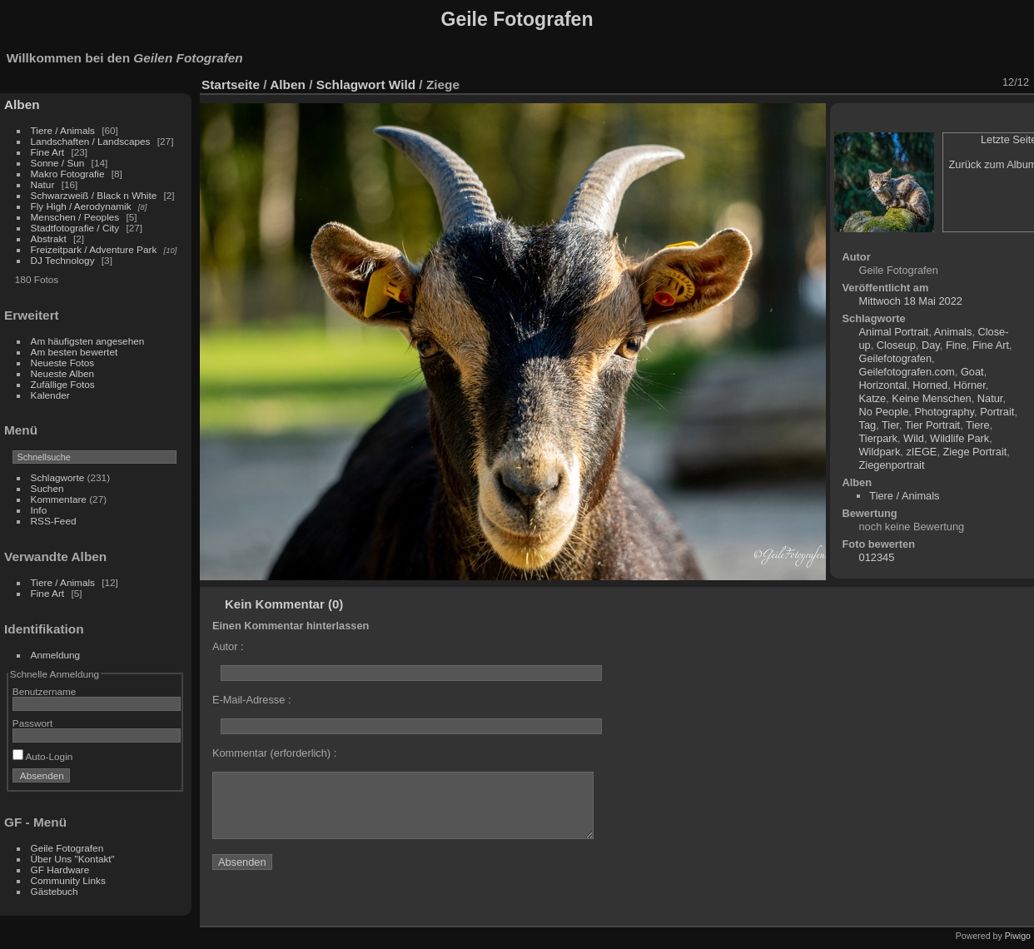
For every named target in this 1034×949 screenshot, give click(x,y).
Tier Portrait (932, 425)
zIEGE (921, 451)
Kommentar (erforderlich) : (274, 753)
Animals (953, 331)
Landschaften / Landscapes (91, 141)
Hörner (969, 385)
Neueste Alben (63, 373)
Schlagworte (58, 477)
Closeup (896, 345)
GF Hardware (60, 869)
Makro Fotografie (69, 173)
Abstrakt (49, 238)
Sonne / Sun (58, 162)
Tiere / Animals (63, 130)
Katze (873, 398)
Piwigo (1018, 936)
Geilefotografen (895, 358)
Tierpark (878, 438)
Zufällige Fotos (63, 384)
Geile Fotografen (67, 847)
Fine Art (49, 152)
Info (39, 509)
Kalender (50, 395)
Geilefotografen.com (907, 371)
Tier (890, 425)
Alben (22, 104)
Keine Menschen (931, 398)
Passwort (32, 723)
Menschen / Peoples (75, 216)
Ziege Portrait (975, 451)
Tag (868, 425)
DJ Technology (64, 260)
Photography (944, 411)
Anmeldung (56, 654)
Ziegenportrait (892, 465)
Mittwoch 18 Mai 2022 (910, 301)
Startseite (230, 84)
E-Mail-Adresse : (251, 699)
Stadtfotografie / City (75, 227)
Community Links (68, 880)
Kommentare (59, 499)
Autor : (228, 646)
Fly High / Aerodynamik (82, 206)
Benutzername (44, 691)
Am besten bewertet (74, 351)
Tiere (978, 425)
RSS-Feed (54, 520)
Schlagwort (350, 84)
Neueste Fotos (63, 362)
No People (884, 411)
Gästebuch (54, 891)
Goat (972, 371)
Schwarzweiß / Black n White (95, 195)
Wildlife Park (959, 438)
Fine (956, 345)
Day (931, 345)
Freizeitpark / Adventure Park (94, 249)
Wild (402, 84)
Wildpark (880, 451)
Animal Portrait (894, 331)
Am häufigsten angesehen (88, 340)
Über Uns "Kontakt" (73, 858)
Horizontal (883, 385)
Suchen (47, 488)
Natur (43, 184)
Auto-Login (42, 756)
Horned (929, 385)
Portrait (997, 411)
